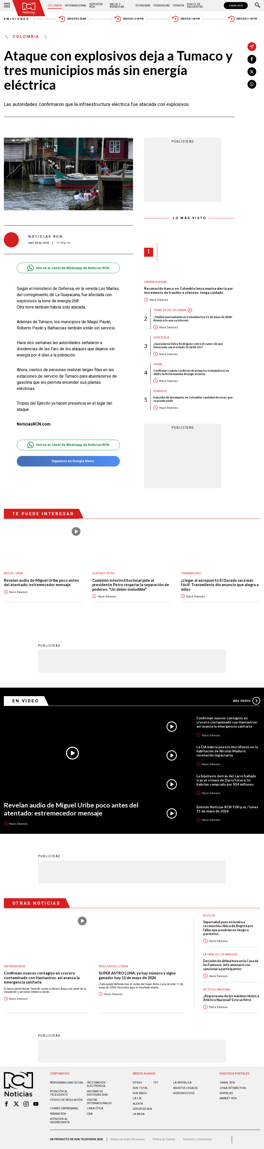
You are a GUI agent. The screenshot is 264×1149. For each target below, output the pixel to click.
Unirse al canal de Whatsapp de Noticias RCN (68, 268)
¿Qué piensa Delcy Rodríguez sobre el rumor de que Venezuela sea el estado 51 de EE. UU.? (188, 345)
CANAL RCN (236, 5)
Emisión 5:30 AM (72, 19)
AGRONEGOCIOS (183, 1093)
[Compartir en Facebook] (252, 59)
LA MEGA (139, 1114)
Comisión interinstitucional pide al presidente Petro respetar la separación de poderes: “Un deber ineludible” (130, 585)
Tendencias (161, 5)
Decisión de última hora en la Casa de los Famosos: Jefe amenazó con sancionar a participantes (231, 965)
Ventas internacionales (99, 1101)
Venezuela (161, 337)
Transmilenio (191, 573)
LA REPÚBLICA (182, 1082)
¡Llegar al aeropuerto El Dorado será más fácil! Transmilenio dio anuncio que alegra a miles (220, 585)
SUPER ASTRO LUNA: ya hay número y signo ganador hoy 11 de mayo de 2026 (137, 975)
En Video (25, 700)
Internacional (76, 5)
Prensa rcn (58, 1113)
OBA (90, 1113)
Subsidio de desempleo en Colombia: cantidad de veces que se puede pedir (193, 399)
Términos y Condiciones (197, 1139)
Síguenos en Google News (68, 461)
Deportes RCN (96, 6)
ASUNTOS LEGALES (185, 1088)
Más (246, 701)
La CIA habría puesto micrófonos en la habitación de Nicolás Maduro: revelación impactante (227, 751)
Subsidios (160, 391)
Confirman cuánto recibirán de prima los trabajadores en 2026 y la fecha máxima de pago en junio (191, 372)
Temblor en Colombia (169, 310)
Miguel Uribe (13, 573)
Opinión (178, 5)
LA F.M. (137, 1098)
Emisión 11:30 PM (242, 19)
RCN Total (140, 1088)
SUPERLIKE (226, 1093)
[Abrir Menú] (7, 5)
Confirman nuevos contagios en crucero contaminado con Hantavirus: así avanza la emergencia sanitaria (227, 722)
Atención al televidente (59, 1093)
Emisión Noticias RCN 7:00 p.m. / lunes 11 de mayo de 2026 (227, 809)
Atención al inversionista (60, 1120)
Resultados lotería (113, 966)
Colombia (55, 5)
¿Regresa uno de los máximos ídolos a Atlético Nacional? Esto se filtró (231, 998)
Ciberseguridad (155, 282)
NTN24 (137, 1082)
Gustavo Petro (103, 573)
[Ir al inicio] (29, 8)
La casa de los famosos (220, 954)
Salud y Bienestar (117, 6)
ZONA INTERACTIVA (233, 1088)
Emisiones (17, 19)
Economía (143, 5)
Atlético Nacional (217, 989)
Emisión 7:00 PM (186, 19)
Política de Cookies (164, 1139)
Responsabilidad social (67, 1082)
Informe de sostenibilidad (97, 1093)
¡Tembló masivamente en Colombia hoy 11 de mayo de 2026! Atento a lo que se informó (192, 318)
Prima (157, 364)
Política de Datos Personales (128, 1139)
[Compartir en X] (252, 71)
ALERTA (138, 1103)
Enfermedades (14, 966)
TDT (156, 1082)
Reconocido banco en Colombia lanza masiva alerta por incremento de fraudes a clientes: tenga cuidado (188, 291)
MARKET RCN (228, 1098)
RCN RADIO (140, 1093)
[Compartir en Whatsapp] (252, 84)
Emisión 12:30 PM (128, 19)
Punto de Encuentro (195, 6)
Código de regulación (66, 1100)
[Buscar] (257, 6)
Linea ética (95, 1108)
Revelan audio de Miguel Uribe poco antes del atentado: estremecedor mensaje (41, 582)
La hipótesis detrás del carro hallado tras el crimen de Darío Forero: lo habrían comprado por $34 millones (226, 780)
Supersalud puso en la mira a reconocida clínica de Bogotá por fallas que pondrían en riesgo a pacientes (228, 928)
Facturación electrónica (96, 1084)
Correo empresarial (64, 1108)
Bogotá (209, 915)
